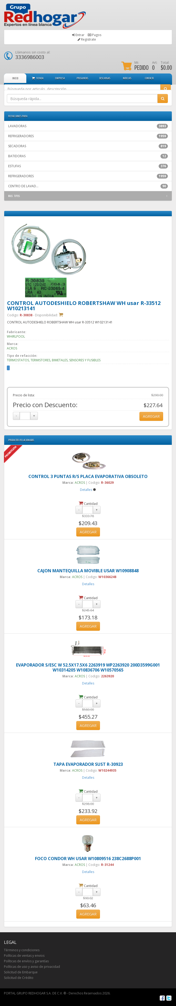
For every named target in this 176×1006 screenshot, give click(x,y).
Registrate (88, 39)
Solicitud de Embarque (21, 972)
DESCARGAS (104, 78)
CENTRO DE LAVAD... (88, 186)
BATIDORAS (88, 156)
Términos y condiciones (21, 950)
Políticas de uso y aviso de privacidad (32, 966)
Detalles (86, 489)
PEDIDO (141, 67)
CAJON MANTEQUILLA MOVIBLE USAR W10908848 (88, 571)
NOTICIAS (127, 78)
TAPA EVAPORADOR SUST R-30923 (88, 764)
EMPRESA (60, 78)
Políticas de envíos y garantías (26, 961)
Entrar (80, 35)
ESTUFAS (88, 166)
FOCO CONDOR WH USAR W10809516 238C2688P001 (88, 858)
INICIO (15, 78)
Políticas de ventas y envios (24, 955)
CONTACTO (149, 78)
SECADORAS (88, 146)
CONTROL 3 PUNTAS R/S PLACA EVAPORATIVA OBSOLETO (88, 476)
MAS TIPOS (14, 196)
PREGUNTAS (82, 78)
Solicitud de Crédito (18, 977)
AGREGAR (151, 416)
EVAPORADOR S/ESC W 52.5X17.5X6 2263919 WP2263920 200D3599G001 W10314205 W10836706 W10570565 (88, 667)
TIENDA (37, 78)
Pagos (96, 35)
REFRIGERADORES (88, 136)
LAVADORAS (88, 126)
